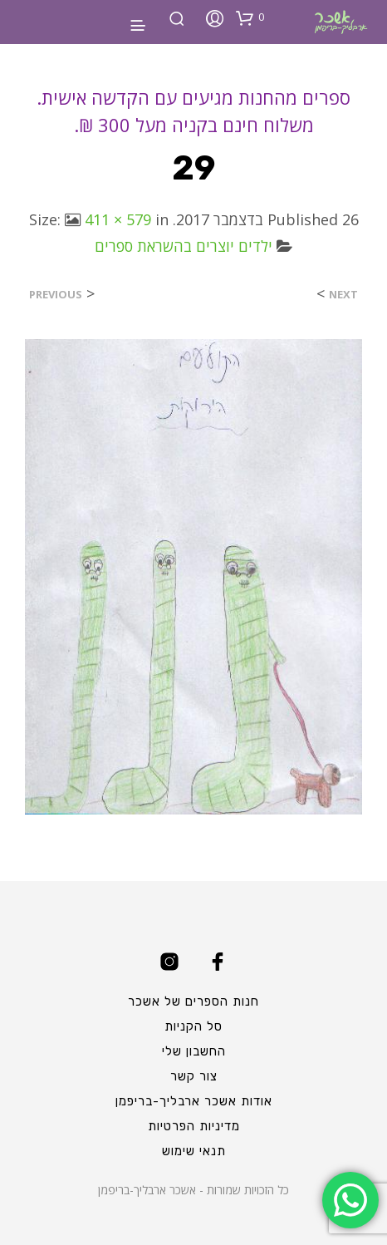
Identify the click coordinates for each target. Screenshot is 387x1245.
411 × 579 (118, 219)
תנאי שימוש (194, 1151)
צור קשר (194, 1076)
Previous (55, 294)
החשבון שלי (194, 1051)
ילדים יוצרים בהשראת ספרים (183, 246)
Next (343, 294)
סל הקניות (193, 1026)
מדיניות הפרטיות (194, 1126)
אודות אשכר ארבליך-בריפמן (193, 1101)
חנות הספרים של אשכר (193, 1001)
